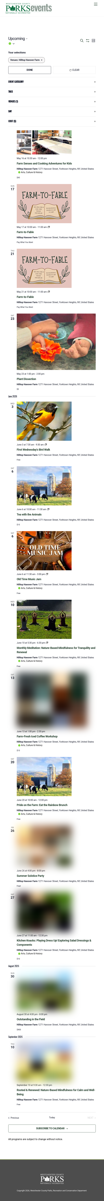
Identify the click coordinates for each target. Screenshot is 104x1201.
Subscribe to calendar (50, 1128)
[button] (44, 44)
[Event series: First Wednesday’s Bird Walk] (46, 444)
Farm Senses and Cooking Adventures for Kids (44, 163)
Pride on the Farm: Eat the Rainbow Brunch (42, 805)
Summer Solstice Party (30, 875)
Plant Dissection (26, 379)
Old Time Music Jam (29, 579)
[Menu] (96, 4)
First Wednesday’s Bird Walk (33, 449)
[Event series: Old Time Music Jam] (47, 574)
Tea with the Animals (29, 514)
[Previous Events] (13, 1118)
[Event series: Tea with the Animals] (48, 509)
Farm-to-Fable (25, 232)
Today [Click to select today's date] (52, 1117)
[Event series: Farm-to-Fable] (49, 227)
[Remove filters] (41, 60)
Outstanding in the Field (31, 1019)
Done (30, 69)
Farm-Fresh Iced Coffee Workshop (37, 736)
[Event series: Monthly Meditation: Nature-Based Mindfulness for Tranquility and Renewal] (47, 643)
